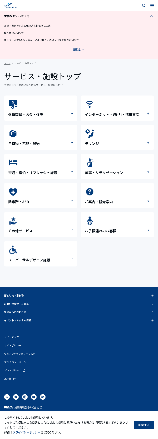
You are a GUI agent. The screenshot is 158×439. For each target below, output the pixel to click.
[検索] (144, 5)
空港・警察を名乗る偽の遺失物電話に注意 (27, 25)
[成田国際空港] (11, 5)
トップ (7, 63)
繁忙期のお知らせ (14, 32)
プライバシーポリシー (27, 432)
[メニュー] (152, 5)
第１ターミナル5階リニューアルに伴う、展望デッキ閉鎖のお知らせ (41, 40)
